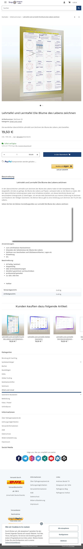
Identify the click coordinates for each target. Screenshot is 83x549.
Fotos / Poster (6, 403)
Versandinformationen (10, 426)
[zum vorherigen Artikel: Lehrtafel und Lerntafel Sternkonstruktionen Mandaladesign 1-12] (74, 17)
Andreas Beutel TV (62, 481)
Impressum (6, 442)
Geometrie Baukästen (9, 395)
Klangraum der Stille (63, 485)
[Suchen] (39, 8)
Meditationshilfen (8, 382)
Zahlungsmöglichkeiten (10, 422)
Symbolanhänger (8, 362)
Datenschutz (6, 434)
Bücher (4, 366)
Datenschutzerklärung (12, 542)
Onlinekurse (6, 407)
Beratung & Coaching (9, 358)
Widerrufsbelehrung (9, 438)
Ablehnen (63, 541)
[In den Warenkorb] (62, 154)
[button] (64, 2)
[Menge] (16, 154)
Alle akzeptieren (63, 528)
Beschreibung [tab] (8, 177)
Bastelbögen (6, 370)
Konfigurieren (63, 534)
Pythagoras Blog (62, 489)
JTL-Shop (71, 546)
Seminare (5, 386)
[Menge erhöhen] (37, 154)
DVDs (4, 374)
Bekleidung (6, 399)
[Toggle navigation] (5, 1)
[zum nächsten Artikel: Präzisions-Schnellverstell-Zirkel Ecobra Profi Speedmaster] (79, 17)
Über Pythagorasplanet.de (11, 418)
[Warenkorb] (73, 2)
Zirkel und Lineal (16, 121)
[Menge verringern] (4, 154)
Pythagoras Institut (63, 493)
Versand (20, 137)
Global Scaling (7, 378)
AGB (3, 430)
